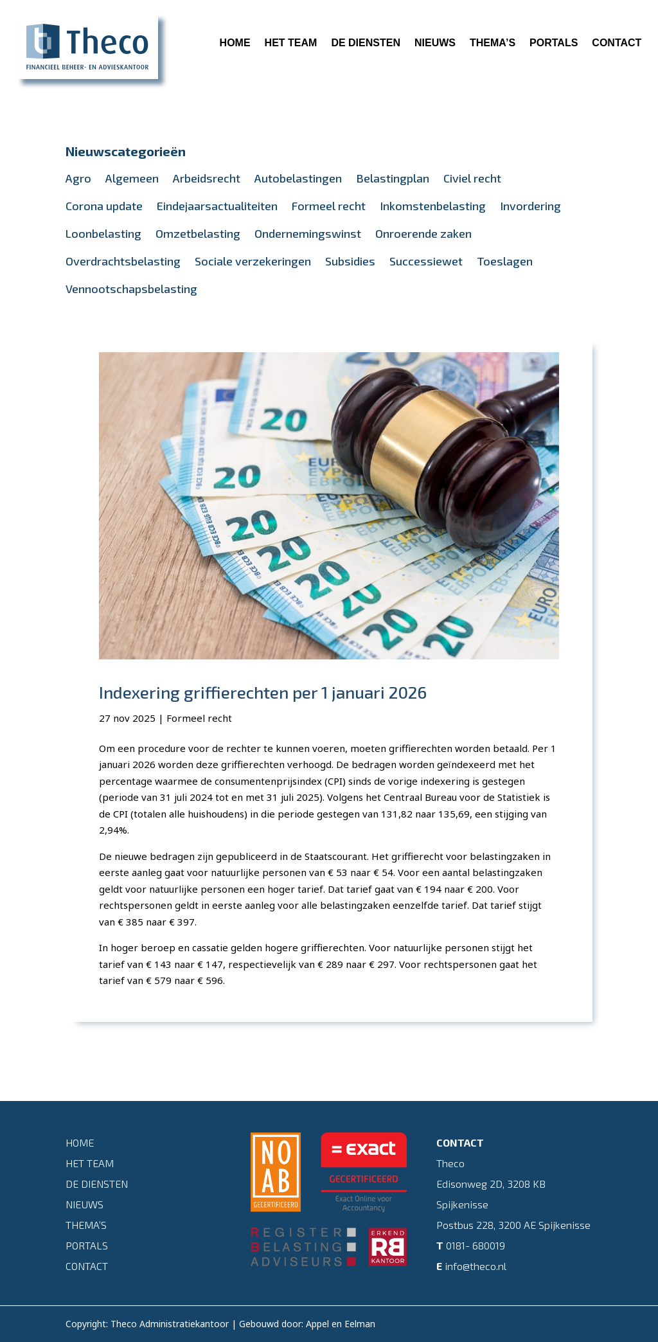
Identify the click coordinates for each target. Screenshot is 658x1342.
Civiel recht (472, 178)
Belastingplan (392, 178)
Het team (291, 42)
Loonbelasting (103, 233)
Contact (616, 42)
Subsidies (350, 261)
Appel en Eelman (340, 1324)
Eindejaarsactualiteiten (217, 206)
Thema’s (492, 42)
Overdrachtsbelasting (123, 261)
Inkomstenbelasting (433, 206)
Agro (78, 178)
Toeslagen (505, 261)
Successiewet (426, 261)
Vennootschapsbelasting (131, 289)
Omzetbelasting (198, 233)
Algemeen (132, 178)
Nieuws (435, 42)
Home (235, 42)
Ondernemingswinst (307, 233)
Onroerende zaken (423, 233)
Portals (553, 42)
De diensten (365, 42)
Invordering (530, 206)
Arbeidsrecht (206, 178)
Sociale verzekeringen (253, 261)
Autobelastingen (298, 178)
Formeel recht (329, 206)
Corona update (104, 206)
